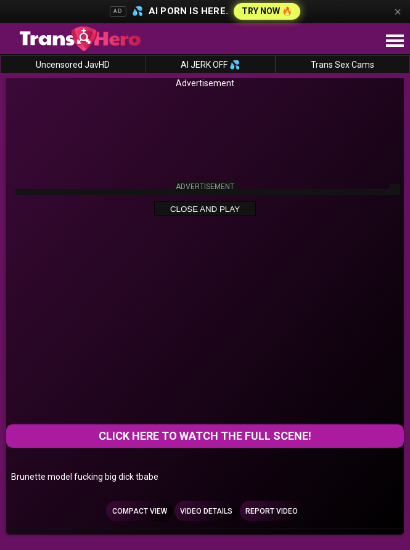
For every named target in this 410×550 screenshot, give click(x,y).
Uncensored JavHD (73, 65)
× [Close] (397, 11)
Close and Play (205, 209)
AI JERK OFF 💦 (210, 65)
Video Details (206, 511)
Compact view (139, 511)
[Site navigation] (394, 41)
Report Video (271, 511)
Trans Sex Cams (342, 65)
